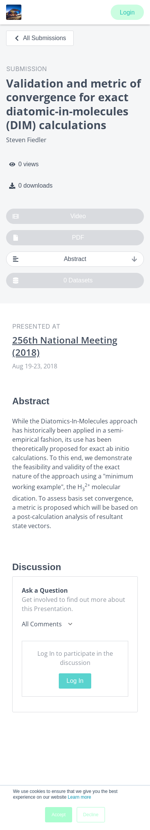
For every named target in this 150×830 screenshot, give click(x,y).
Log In (74, 681)
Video (49, 216)
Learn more (79, 797)
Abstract (75, 259)
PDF (48, 237)
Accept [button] (59, 814)
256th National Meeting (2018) (64, 346)
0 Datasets (53, 280)
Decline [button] (90, 814)
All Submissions (40, 38)
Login (127, 12)
